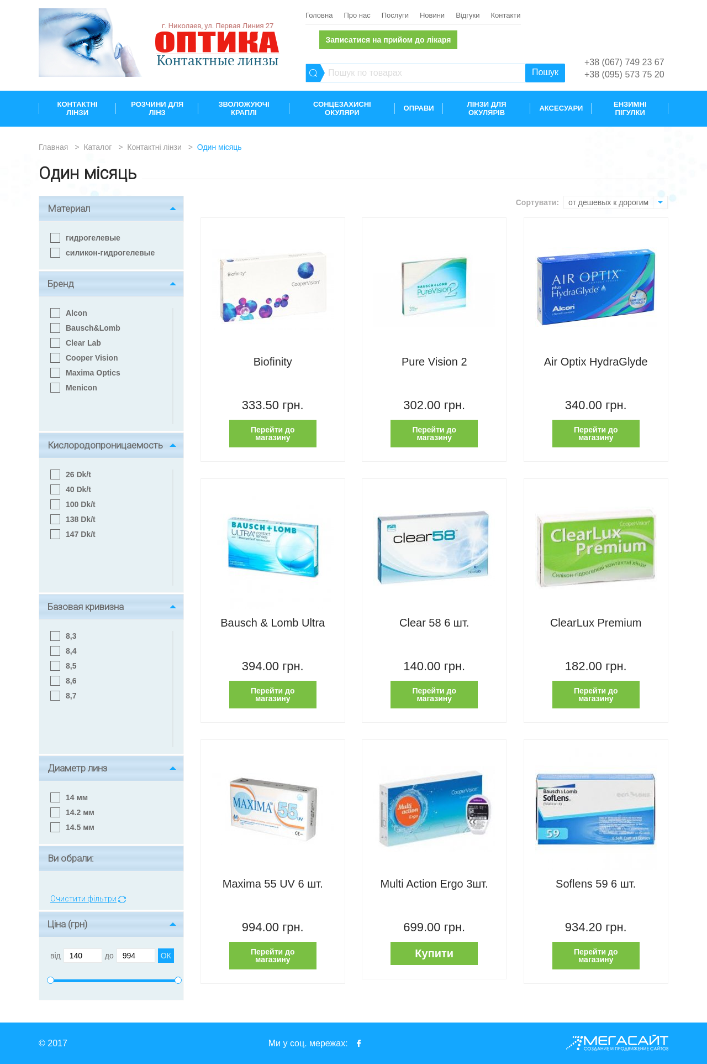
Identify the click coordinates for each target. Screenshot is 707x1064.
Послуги (395, 15)
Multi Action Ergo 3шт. (434, 884)
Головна (319, 15)
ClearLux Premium (596, 623)
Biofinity (273, 362)
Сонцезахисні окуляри (342, 108)
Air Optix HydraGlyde (596, 362)
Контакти (505, 15)
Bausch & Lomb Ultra (272, 623)
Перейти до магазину (273, 433)
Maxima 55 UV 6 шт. (273, 884)
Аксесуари (561, 108)
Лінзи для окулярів (486, 108)
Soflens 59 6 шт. (596, 884)
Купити (434, 953)
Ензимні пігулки (630, 108)
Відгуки (467, 15)
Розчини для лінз (157, 108)
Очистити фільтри (83, 899)
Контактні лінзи (77, 108)
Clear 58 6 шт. (434, 623)
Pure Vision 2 (434, 362)
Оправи (419, 108)
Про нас (357, 15)
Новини (432, 15)
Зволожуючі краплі (243, 108)
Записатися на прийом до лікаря (388, 39)
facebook (359, 1043)
